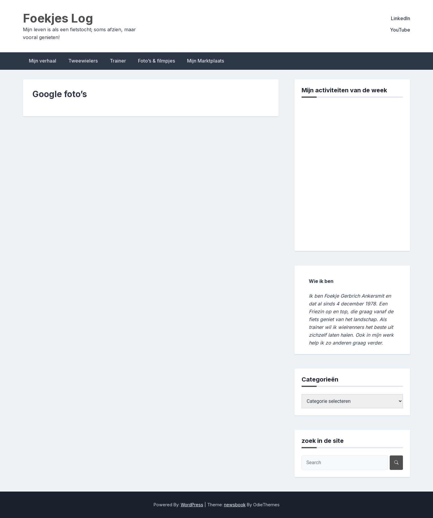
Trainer (118, 61)
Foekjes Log (58, 18)
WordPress (192, 504)
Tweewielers (83, 61)
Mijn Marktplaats (205, 61)
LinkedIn (400, 18)
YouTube (400, 30)
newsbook (235, 504)
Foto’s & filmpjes (156, 61)
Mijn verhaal (42, 61)
